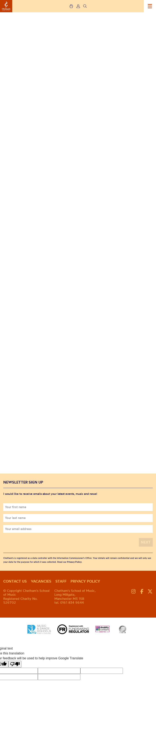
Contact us (15, 581)
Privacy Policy (74, 561)
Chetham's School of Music (6, 6)
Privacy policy (85, 581)
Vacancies (41, 581)
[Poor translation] (14, 664)
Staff (60, 581)
